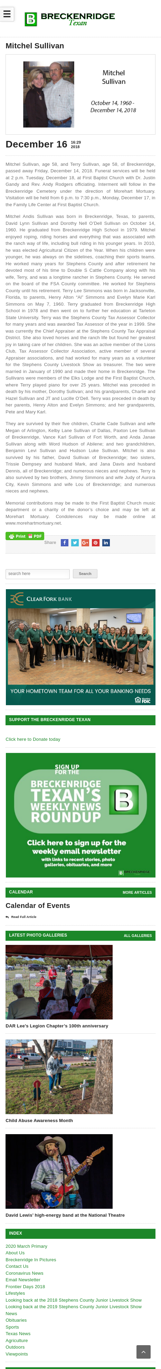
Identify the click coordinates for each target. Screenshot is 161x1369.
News (11, 1313)
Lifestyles (15, 1293)
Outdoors (15, 1347)
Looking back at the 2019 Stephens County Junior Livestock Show (74, 1306)
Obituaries (16, 1320)
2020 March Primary (26, 1246)
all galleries (138, 936)
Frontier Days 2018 (25, 1286)
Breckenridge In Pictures (31, 1259)
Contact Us (17, 1266)
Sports (12, 1327)
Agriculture (17, 1340)
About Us (15, 1252)
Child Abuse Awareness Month (39, 1120)
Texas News (18, 1333)
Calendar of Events (38, 905)
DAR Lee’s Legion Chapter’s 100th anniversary (57, 1025)
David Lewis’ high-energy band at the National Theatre (65, 1215)
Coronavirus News (24, 1273)
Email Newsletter (23, 1279)
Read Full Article (21, 917)
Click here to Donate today (33, 739)
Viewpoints (17, 1354)
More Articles (137, 892)
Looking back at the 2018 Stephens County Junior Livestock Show (74, 1300)
